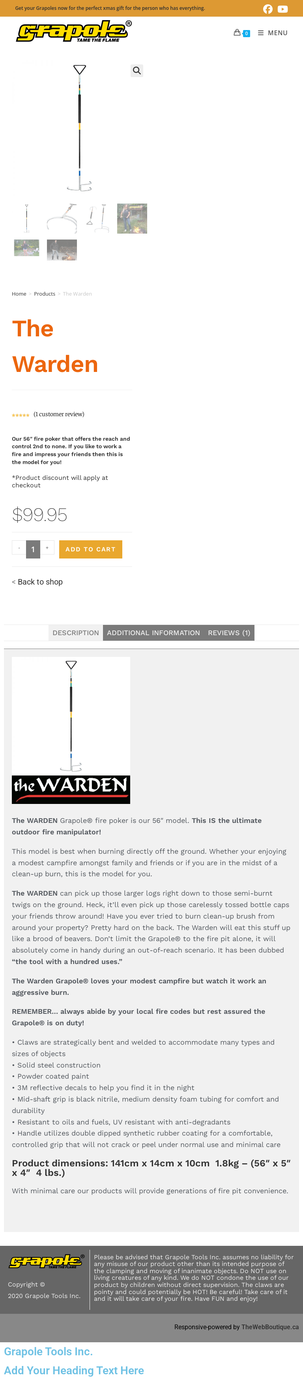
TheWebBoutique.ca (270, 1327)
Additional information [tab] (153, 632)
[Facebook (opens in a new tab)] (268, 9)
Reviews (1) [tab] (229, 632)
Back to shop (40, 582)
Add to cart (90, 549)
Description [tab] (75, 632)
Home (19, 293)
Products (44, 293)
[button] (137, 70)
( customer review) (59, 414)
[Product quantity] (33, 549)
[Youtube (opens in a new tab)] (281, 9)
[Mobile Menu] (270, 32)
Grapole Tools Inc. (48, 1351)
